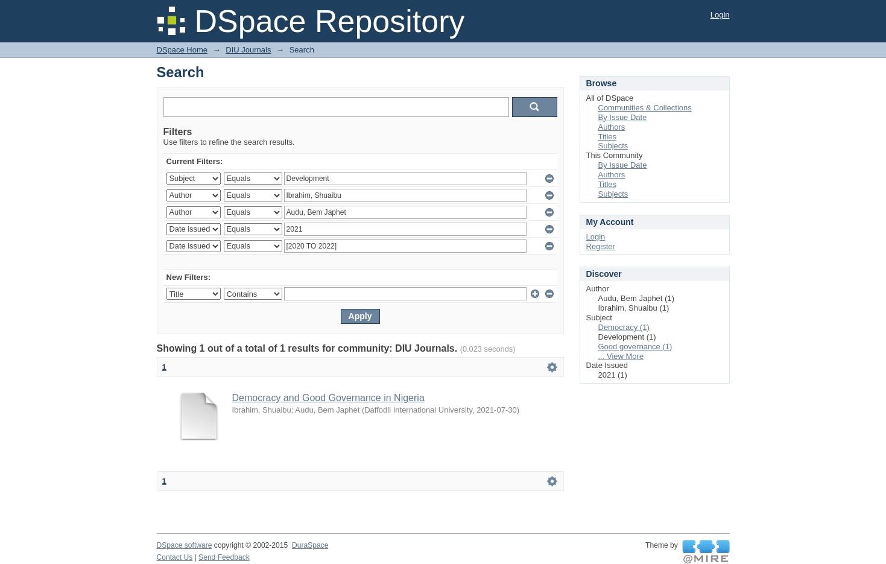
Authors (611, 126)
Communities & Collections (645, 107)
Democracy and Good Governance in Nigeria (328, 398)
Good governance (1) (635, 346)
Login (720, 14)
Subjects (613, 145)
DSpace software (184, 545)
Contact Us (175, 557)
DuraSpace (310, 545)
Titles (607, 136)
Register (600, 246)
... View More (621, 356)
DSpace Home (182, 49)
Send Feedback (224, 557)
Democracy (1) (624, 327)
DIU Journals (248, 49)
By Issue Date (622, 117)
